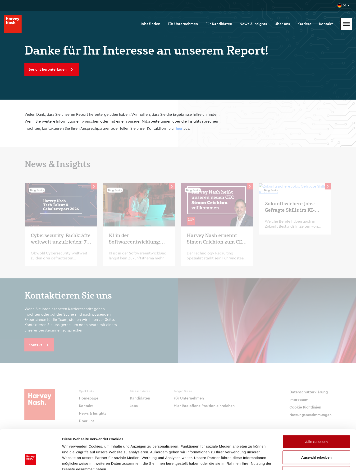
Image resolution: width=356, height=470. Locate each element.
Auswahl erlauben (316, 423)
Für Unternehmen (183, 23)
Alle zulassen (316, 408)
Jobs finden (150, 23)
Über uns (282, 23)
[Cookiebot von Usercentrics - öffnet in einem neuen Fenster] (30, 460)
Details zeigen (252, 461)
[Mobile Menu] (346, 24)
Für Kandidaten (218, 23)
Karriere (304, 23)
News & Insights (253, 23)
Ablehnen (316, 439)
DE (344, 5)
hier (179, 128)
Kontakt (326, 23)
